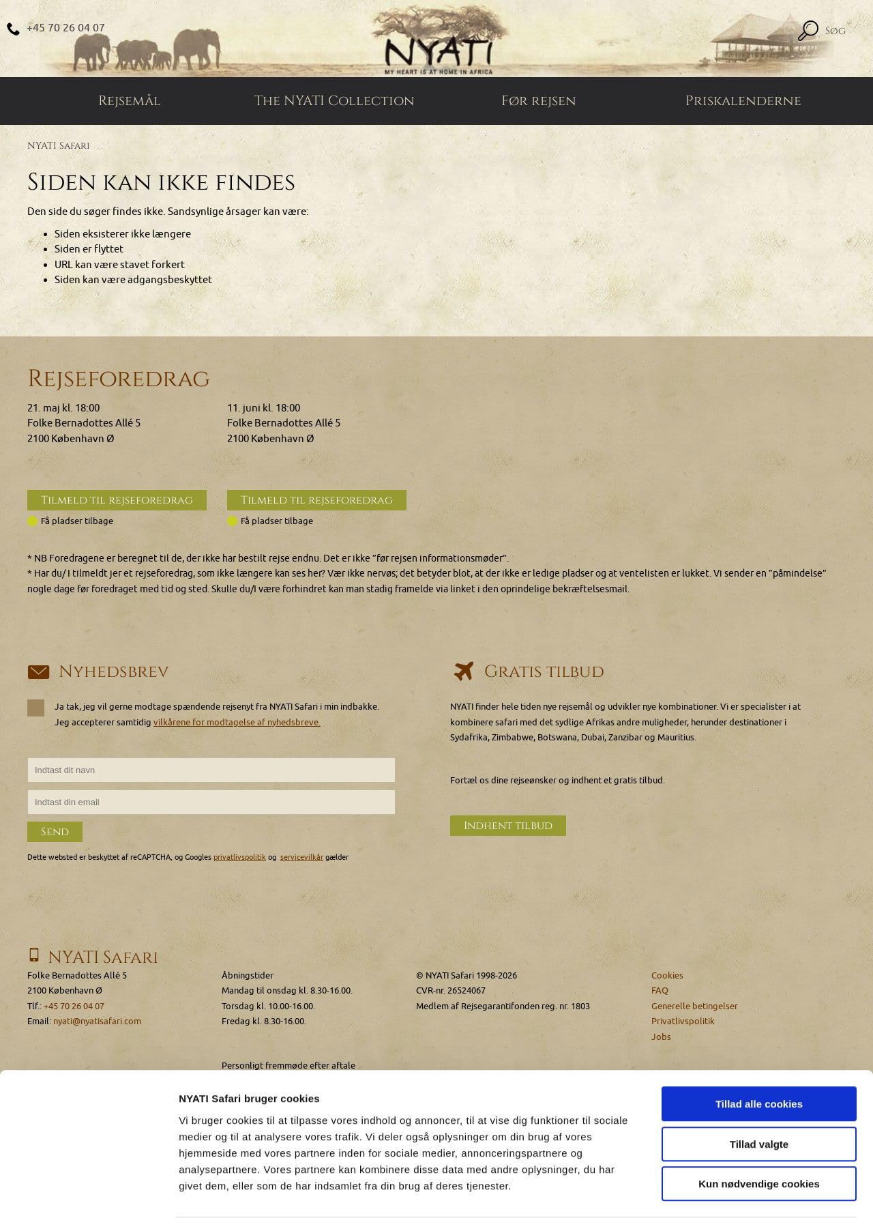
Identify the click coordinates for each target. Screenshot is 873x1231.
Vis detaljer (709, 1204)
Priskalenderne (743, 102)
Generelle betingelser (694, 1006)
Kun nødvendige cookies (759, 1144)
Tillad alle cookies (759, 1064)
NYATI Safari (58, 147)
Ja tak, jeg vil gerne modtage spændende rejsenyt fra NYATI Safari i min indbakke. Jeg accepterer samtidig (203, 715)
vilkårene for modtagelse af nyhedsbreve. (237, 723)
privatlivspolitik (239, 858)
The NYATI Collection (334, 102)
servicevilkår (301, 858)
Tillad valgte (759, 1104)
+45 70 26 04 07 (66, 28)
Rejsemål (129, 102)
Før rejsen (538, 102)
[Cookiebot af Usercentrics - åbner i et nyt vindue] (88, 1204)
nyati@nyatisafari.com (97, 1022)
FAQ (659, 991)
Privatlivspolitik (683, 1022)
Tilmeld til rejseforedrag (117, 501)
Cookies (667, 975)
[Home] (436, 39)
